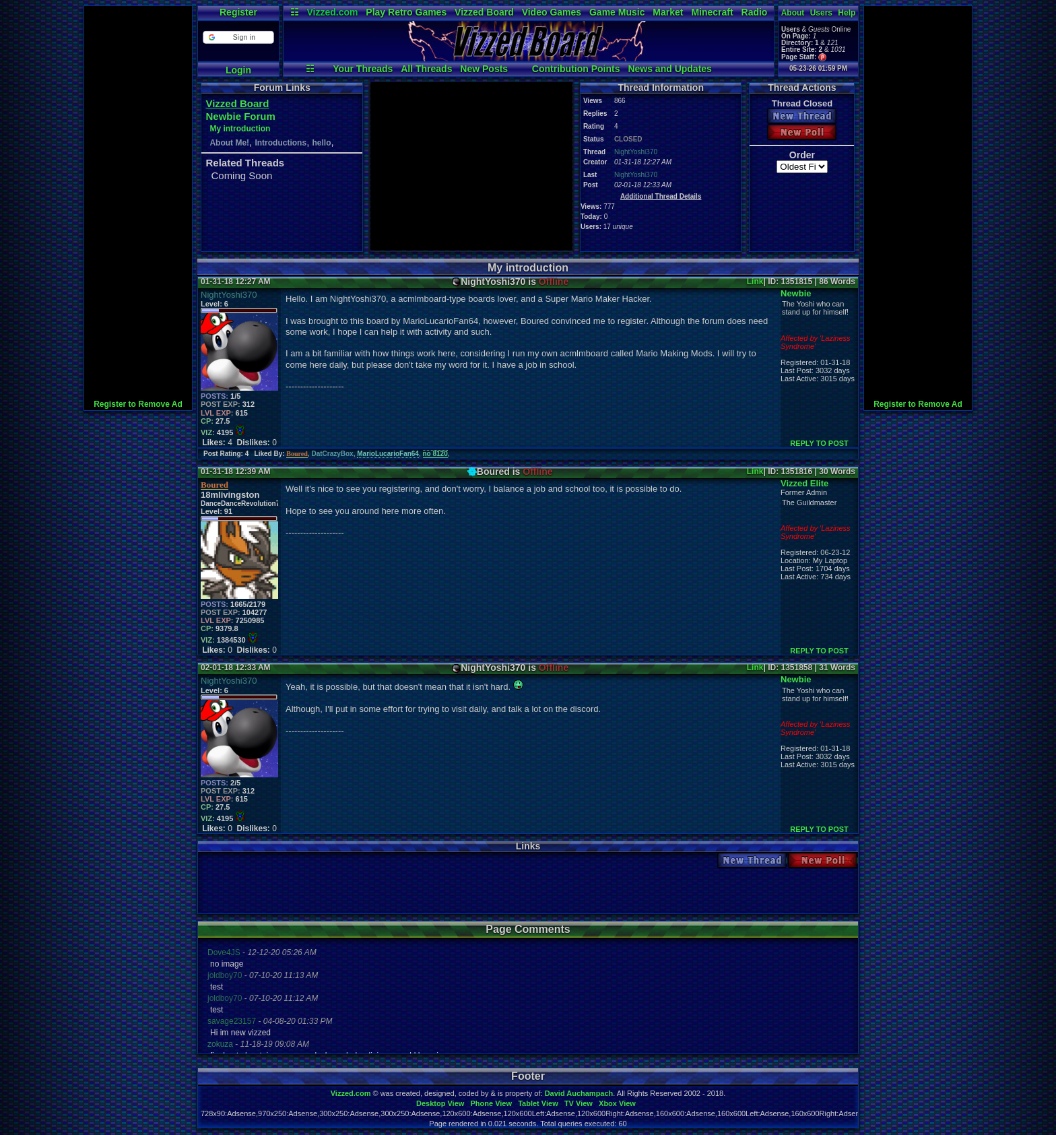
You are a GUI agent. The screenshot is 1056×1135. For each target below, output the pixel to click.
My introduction (239, 128)
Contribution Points (576, 68)
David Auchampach (579, 1093)
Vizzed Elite (804, 483)
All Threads (426, 68)
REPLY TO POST (819, 443)
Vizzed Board (484, 12)
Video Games (551, 12)
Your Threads (363, 68)
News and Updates (669, 68)
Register (238, 12)
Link (755, 281)
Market (668, 12)
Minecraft (712, 12)
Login (238, 70)
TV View (578, 1103)
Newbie (796, 293)
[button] (238, 37)
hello (321, 143)
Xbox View (617, 1103)
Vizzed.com (332, 12)
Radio (754, 12)
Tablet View (538, 1103)
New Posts (484, 68)
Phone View (491, 1103)
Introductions (280, 143)
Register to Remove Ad (138, 404)
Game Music (617, 12)
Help (846, 13)
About (793, 13)
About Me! (229, 143)
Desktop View (440, 1103)
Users (821, 13)
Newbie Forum (240, 116)
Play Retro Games (406, 12)
